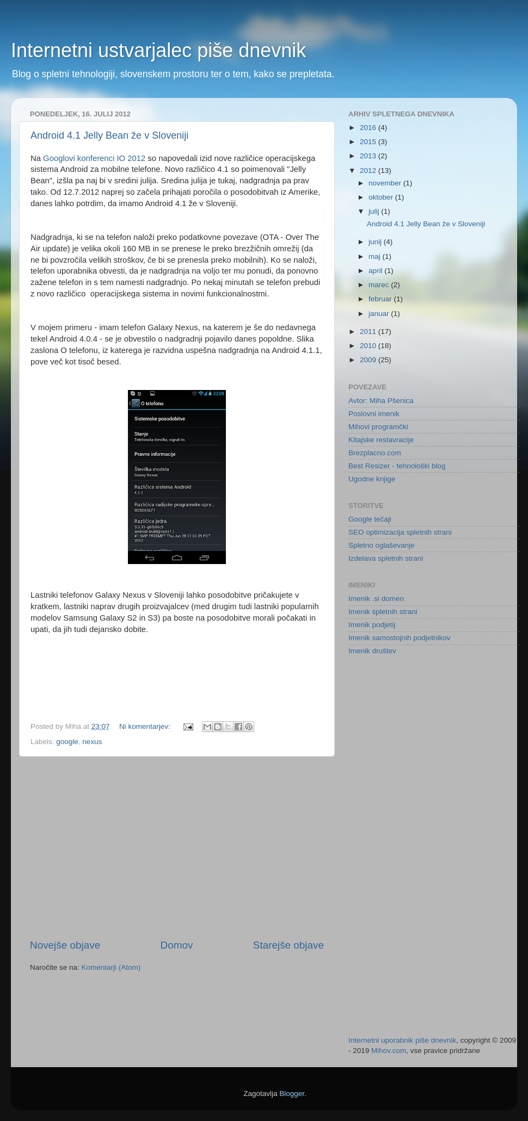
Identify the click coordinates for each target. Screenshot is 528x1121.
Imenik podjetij (371, 625)
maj (376, 256)
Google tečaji (369, 519)
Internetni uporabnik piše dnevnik (402, 1040)
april (376, 271)
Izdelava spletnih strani (385, 558)
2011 (369, 331)
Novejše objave (65, 945)
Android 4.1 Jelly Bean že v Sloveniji (109, 135)
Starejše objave (288, 945)
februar (381, 299)
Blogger (291, 1093)
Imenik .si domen (376, 598)
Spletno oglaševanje (381, 545)
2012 (369, 170)
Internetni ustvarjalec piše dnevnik (158, 50)
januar (380, 313)
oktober (382, 197)
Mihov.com (388, 1050)
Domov (177, 945)
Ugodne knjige (371, 479)
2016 (369, 127)
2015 (369, 142)
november (386, 183)
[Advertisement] (177, 847)
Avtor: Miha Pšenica (381, 401)
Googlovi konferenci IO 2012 (94, 158)
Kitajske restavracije (381, 440)
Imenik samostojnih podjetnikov (399, 638)
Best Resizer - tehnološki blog (397, 466)
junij (376, 242)
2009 (369, 360)
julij (375, 211)
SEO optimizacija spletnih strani (400, 532)
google (67, 742)
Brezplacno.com (374, 453)
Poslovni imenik (374, 414)
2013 (369, 156)
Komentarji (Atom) (111, 967)
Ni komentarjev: (146, 726)
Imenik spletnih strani (383, 612)
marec (380, 285)
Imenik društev (372, 651)
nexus (92, 742)
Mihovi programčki (378, 427)
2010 (369, 346)
